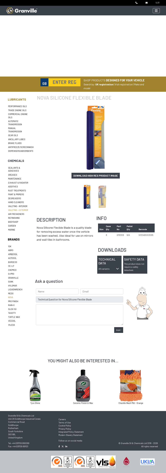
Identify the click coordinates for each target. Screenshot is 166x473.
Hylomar (12, 285)
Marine (11, 229)
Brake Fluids (15, 143)
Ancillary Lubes (16, 139)
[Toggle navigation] (156, 10)
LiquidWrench (15, 289)
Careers (62, 419)
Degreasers (14, 198)
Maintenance (14, 178)
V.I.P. (158, 2)
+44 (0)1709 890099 (20, 443)
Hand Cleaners (16, 202)
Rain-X (11, 305)
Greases (12, 175)
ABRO (10, 250)
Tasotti (12, 313)
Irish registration (124, 84)
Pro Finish (13, 301)
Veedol (12, 321)
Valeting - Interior (17, 206)
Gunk (10, 281)
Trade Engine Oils (17, 110)
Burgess (12, 262)
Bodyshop (13, 222)
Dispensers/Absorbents (20, 151)
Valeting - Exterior (18, 210)
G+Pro (11, 274)
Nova (10, 297)
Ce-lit (11, 266)
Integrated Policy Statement (71, 432)
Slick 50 (12, 309)
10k (9, 246)
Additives (13, 186)
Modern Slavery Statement (71, 435)
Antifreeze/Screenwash (21, 147)
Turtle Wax (14, 317)
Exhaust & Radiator (18, 182)
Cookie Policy (65, 425)
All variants (109, 268)
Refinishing (14, 218)
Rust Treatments (17, 190)
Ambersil (13, 254)
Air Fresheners (16, 214)
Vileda (11, 325)
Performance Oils (17, 106)
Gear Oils (13, 135)
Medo (10, 293)
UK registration (104, 84)
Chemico (12, 270)
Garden (12, 225)
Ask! (118, 329)
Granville (13, 278)
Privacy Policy (65, 429)
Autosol (12, 258)
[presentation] (60, 333)
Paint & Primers (16, 194)
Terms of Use (65, 422)
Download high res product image (95, 175)
